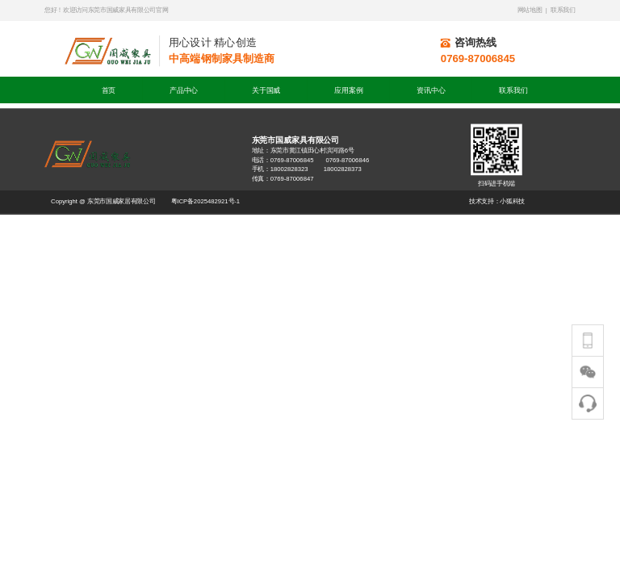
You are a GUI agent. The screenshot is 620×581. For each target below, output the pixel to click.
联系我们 (513, 90)
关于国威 (266, 90)
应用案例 (348, 90)
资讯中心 (431, 90)
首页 (109, 90)
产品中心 (184, 90)
